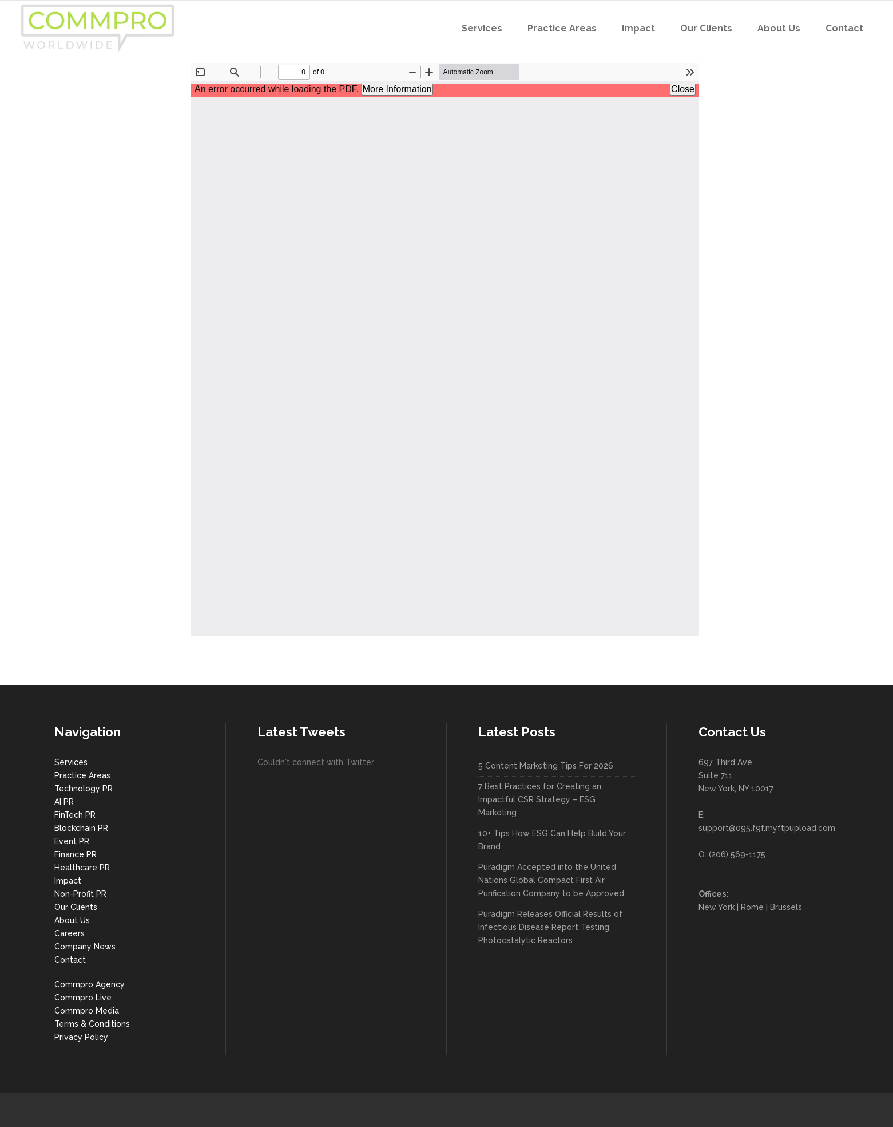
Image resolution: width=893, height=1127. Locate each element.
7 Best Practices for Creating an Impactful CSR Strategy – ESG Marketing (539, 799)
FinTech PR (75, 814)
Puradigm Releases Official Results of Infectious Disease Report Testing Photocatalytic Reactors (550, 927)
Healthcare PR (82, 867)
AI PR (64, 801)
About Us (72, 920)
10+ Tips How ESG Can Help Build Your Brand (552, 840)
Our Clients (75, 907)
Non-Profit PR (80, 894)
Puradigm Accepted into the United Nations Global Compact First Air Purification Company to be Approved (551, 880)
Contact (70, 959)
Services (71, 762)
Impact (67, 880)
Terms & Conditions (92, 1024)
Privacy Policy (81, 1037)
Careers (69, 933)
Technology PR (83, 788)
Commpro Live (83, 997)
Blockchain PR (81, 828)
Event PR (71, 841)
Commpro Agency (89, 984)
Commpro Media (86, 1010)
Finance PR (75, 854)
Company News (85, 946)
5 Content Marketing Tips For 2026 (545, 765)
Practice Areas (82, 775)
